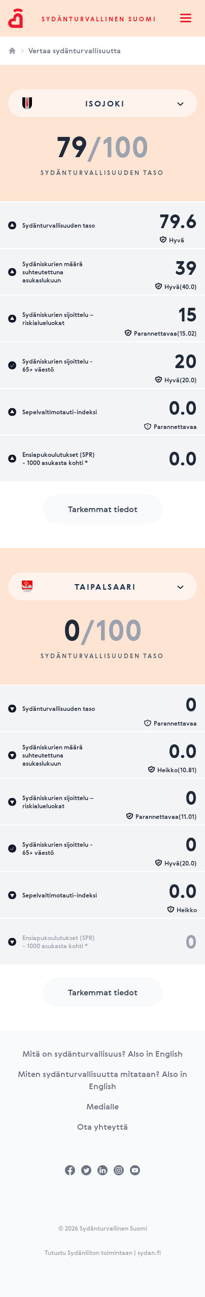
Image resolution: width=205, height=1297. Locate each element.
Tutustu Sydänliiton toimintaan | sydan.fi (103, 1252)
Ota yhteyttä (102, 1126)
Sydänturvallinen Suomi (99, 19)
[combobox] (102, 103)
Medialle (102, 1106)
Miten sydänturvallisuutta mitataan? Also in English (102, 1080)
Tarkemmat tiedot (103, 509)
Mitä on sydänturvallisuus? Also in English (102, 1053)
